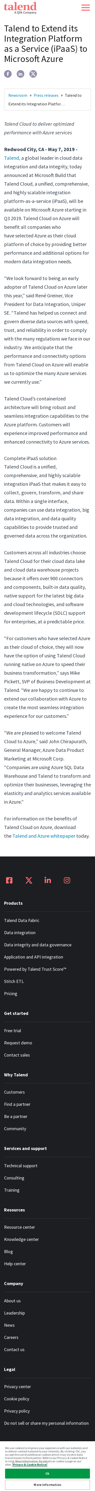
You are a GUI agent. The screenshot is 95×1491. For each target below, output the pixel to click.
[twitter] (33, 74)
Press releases (46, 95)
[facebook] (8, 74)
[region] (47, 1466)
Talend (11, 158)
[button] (85, 7)
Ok (47, 1473)
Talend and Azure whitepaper (43, 836)
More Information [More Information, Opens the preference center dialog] (47, 1485)
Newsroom (17, 95)
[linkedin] (20, 74)
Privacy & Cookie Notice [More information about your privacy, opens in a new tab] (30, 1464)
